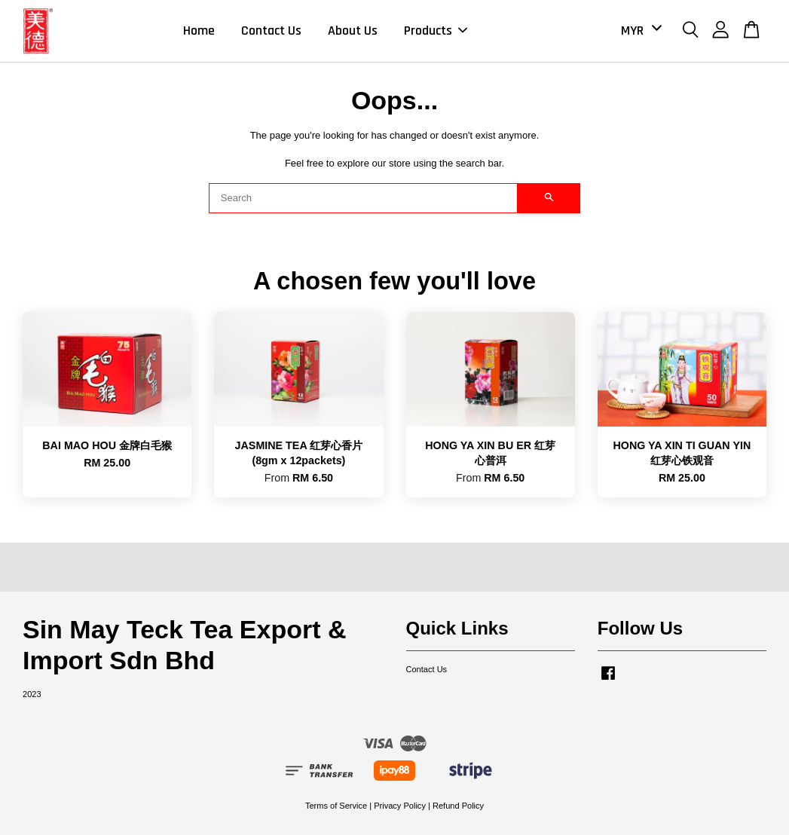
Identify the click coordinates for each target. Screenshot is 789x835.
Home (199, 30)
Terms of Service (336, 805)
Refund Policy (458, 805)
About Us (353, 30)
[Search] (363, 198)
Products (435, 30)
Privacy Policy (400, 805)
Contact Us (271, 30)
